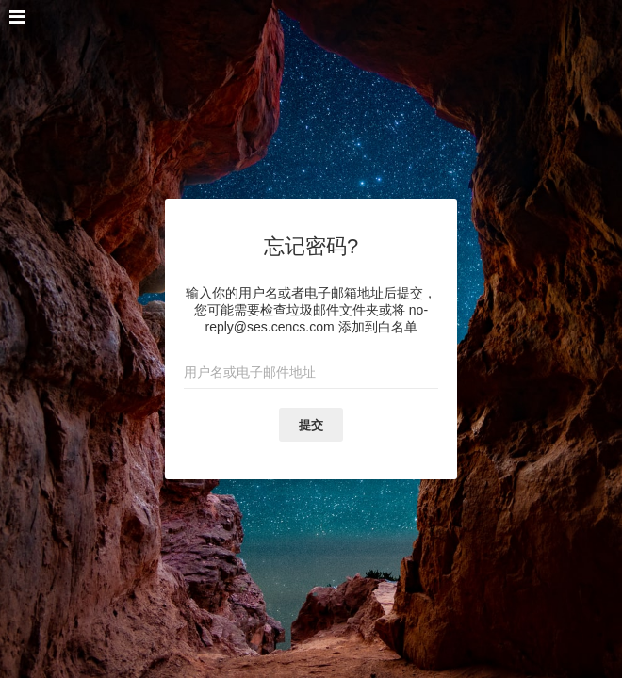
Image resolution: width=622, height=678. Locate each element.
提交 (311, 425)
